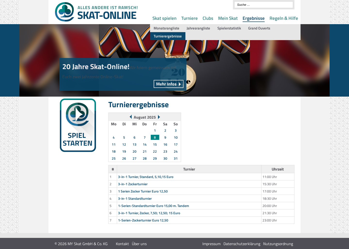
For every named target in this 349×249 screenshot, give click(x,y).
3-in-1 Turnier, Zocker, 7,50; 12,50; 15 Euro (149, 212)
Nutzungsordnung (278, 244)
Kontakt (122, 244)
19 (124, 151)
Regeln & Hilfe (284, 17)
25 (114, 158)
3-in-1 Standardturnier (135, 198)
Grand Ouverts (259, 28)
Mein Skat (228, 17)
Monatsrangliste (166, 28)
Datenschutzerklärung (241, 244)
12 (124, 144)
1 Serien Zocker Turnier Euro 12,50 (143, 191)
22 (155, 151)
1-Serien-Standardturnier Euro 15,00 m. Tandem (153, 205)
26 (124, 158)
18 (114, 151)
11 (114, 144)
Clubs (208, 17)
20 (134, 151)
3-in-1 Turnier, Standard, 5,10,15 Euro (145, 176)
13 (134, 144)
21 (145, 151)
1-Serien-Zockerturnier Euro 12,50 (143, 220)
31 (176, 158)
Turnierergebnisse (168, 36)
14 (145, 144)
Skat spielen (164, 17)
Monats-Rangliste (69, 177)
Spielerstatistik (229, 28)
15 (155, 144)
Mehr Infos (166, 84)
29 (155, 158)
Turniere (189, 17)
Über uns (139, 244)
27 (134, 158)
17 (176, 144)
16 (165, 144)
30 (165, 158)
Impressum (211, 244)
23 (165, 151)
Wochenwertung (68, 171)
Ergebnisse (254, 17)
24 (176, 151)
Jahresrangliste (198, 28)
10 (176, 137)
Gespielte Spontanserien (74, 183)
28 (145, 158)
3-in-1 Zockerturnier (133, 183)
